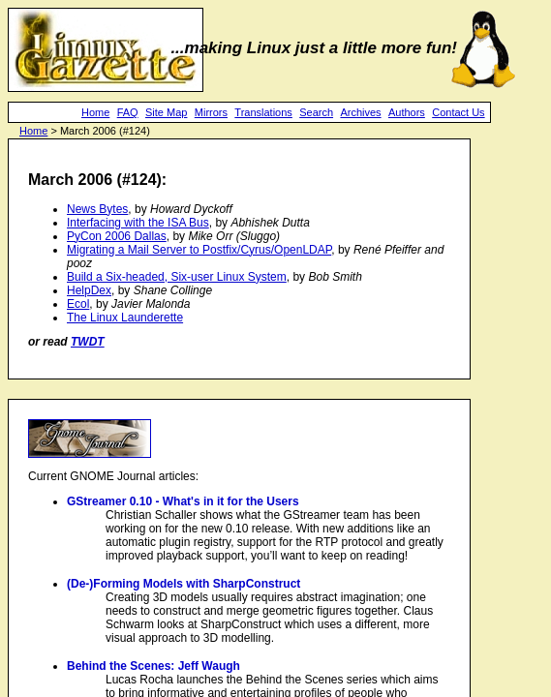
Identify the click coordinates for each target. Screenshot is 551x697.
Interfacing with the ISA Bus (138, 222)
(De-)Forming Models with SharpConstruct (183, 584)
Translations (263, 112)
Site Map (166, 112)
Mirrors (211, 112)
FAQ (127, 112)
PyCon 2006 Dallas (117, 236)
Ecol (78, 304)
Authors (406, 112)
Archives (360, 112)
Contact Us (458, 112)
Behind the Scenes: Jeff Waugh (153, 666)
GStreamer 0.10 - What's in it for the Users (183, 501)
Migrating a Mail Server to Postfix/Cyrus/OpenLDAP (199, 250)
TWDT (88, 341)
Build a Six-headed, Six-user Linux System (177, 277)
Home (95, 112)
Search (316, 112)
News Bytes (97, 209)
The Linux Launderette (125, 317)
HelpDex (89, 290)
